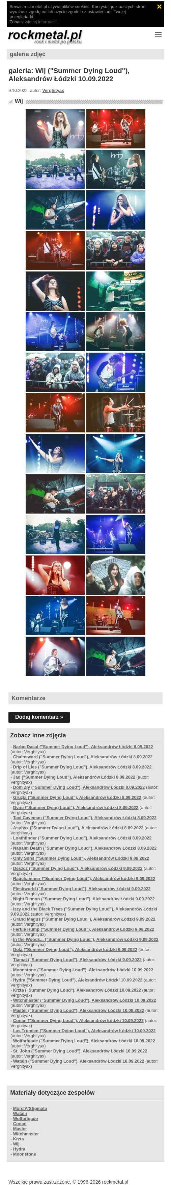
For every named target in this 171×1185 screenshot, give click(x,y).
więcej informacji (41, 21)
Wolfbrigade (25, 1118)
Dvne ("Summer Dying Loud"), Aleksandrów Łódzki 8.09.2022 (76, 807)
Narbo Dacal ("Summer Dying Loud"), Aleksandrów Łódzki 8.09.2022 (83, 746)
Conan (20, 1123)
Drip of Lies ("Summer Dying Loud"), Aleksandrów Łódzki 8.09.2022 (82, 766)
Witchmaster (26, 1133)
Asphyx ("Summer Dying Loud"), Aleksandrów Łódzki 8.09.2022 (78, 827)
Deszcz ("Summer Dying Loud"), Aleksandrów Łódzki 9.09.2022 (78, 868)
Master (20, 1128)
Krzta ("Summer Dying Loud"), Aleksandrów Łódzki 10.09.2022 (77, 990)
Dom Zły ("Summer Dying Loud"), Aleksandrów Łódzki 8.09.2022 (79, 787)
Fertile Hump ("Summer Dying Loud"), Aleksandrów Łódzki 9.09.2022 (83, 929)
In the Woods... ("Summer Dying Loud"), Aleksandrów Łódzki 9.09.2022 (86, 939)
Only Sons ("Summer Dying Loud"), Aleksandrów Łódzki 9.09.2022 (81, 858)
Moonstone (24, 1154)
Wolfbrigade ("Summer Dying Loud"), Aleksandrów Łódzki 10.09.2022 (84, 1040)
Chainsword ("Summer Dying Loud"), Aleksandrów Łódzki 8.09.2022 (82, 756)
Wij (19, 101)
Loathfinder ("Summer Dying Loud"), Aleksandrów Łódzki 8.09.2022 (82, 837)
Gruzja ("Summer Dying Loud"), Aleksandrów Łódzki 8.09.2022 (77, 797)
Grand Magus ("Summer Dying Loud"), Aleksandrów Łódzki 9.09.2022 (84, 919)
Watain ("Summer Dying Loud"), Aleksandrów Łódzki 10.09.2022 (78, 1061)
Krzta (18, 1138)
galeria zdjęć (28, 54)
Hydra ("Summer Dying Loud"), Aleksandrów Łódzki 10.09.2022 (78, 979)
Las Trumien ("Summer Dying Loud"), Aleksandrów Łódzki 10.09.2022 (84, 1030)
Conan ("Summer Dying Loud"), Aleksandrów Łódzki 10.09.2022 (78, 1020)
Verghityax (53, 90)
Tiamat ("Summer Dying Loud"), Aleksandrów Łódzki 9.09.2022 (77, 959)
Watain (20, 1113)
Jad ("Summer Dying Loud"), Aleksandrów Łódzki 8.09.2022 (74, 777)
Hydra (19, 1149)
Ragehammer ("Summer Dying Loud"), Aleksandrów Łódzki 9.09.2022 (84, 878)
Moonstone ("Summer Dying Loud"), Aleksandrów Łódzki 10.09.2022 (83, 969)
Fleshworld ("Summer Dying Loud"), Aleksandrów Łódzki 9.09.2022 (82, 888)
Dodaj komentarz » (39, 717)
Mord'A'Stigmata (30, 1108)
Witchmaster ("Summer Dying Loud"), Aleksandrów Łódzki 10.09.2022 (84, 1000)
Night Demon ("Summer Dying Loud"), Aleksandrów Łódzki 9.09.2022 (84, 898)
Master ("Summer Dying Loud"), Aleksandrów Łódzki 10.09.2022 (78, 1010)
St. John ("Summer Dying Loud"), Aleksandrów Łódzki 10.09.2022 (80, 1050)
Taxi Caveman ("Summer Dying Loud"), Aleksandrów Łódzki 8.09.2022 (84, 817)
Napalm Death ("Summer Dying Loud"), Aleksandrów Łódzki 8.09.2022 (85, 848)
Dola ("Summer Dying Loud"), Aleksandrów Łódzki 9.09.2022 (75, 949)
